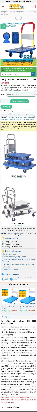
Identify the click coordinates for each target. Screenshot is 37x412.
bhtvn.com (21, 278)
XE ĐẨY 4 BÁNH (7, 117)
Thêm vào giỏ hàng (19, 101)
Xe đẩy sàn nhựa (26, 117)
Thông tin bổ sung (9, 407)
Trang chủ (4, 12)
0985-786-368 (11, 233)
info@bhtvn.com (31, 278)
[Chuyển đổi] (2, 317)
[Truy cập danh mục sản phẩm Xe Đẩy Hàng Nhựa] (18, 155)
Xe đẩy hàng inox (9, 254)
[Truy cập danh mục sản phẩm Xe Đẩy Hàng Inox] (18, 203)
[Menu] (2, 6)
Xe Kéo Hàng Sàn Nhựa (26, 114)
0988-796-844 (20, 233)
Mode (2, 94)
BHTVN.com (4, 128)
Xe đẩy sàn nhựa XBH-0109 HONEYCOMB (22, 119)
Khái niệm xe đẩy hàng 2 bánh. (14, 257)
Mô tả (4, 317)
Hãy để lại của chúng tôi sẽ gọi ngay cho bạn (19, 69)
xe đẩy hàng (16, 117)
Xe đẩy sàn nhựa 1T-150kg (9, 307)
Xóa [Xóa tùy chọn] (35, 91)
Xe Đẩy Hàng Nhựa (17, 12)
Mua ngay (6, 107)
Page (15, 279)
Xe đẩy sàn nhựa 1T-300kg (27, 307)
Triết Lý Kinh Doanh (10, 270)
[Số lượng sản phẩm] (4, 101)
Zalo (7, 279)
